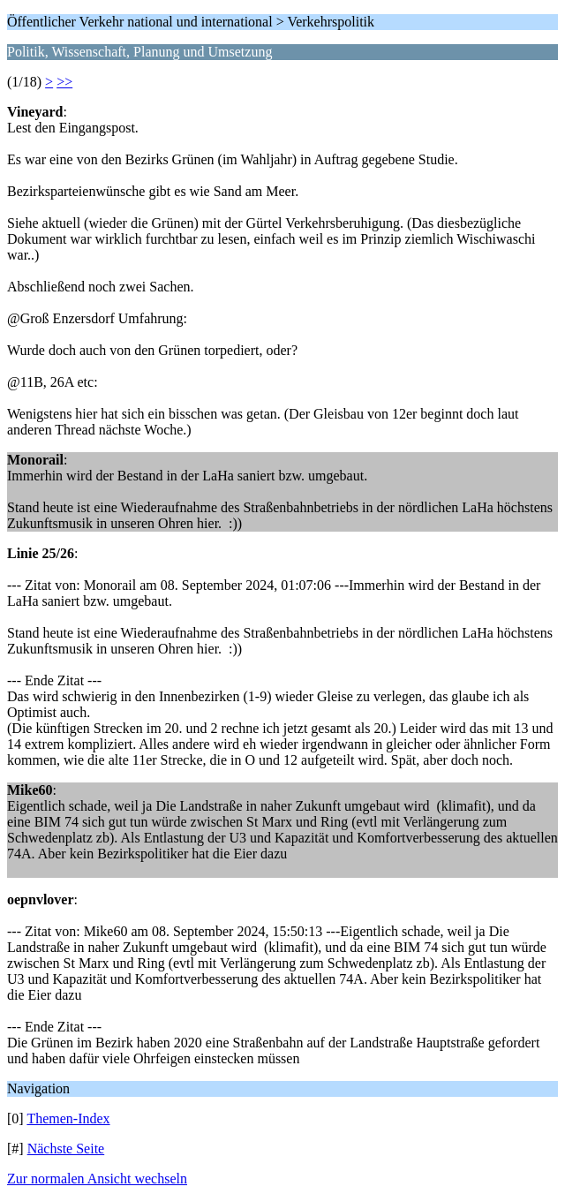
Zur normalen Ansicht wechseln (97, 1178)
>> (64, 81)
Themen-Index (67, 1118)
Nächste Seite (66, 1148)
